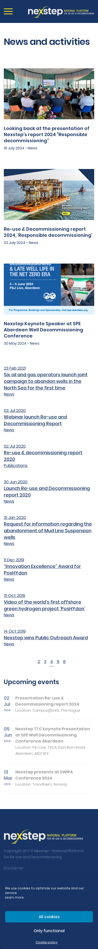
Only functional (49, 930)
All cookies (49, 916)
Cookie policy (47, 942)
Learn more (14, 897)
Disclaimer (14, 868)
